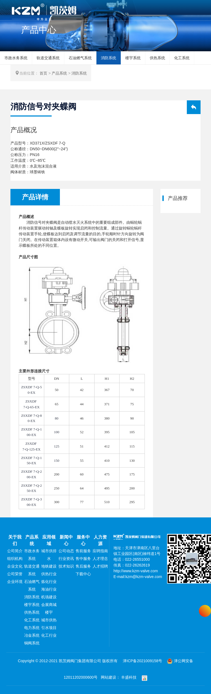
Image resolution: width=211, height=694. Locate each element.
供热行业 (49, 574)
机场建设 (49, 597)
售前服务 (83, 551)
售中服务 (83, 558)
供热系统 (157, 58)
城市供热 (49, 620)
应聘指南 (100, 551)
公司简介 (15, 551)
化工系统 (182, 58)
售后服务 (83, 566)
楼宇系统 (133, 58)
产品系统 (59, 73)
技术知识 (66, 566)
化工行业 (49, 635)
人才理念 (100, 558)
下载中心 (83, 574)
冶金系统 (32, 635)
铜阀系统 (32, 643)
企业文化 (15, 566)
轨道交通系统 (48, 58)
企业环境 (15, 581)
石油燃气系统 (80, 58)
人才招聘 (100, 566)
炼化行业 (49, 581)
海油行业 (49, 589)
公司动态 (66, 551)
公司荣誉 (15, 574)
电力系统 (32, 627)
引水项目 (49, 627)
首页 (43, 73)
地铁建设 (49, 566)
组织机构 (15, 558)
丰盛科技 (129, 677)
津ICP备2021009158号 (142, 661)
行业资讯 (66, 558)
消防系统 (108, 58)
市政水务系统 (15, 58)
